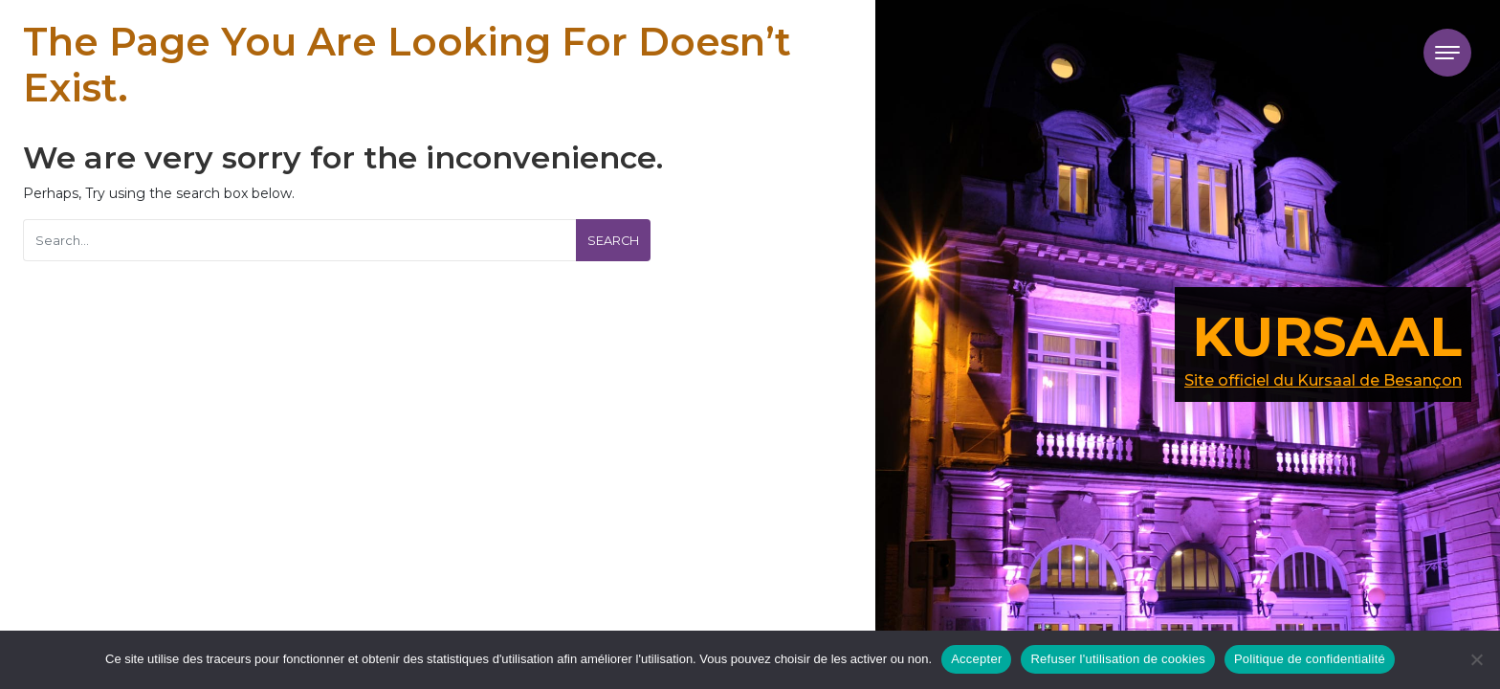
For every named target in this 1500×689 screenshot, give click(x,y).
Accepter (976, 659)
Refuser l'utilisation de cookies (1117, 659)
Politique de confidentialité (1309, 659)
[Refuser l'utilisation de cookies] (1476, 659)
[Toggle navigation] (1447, 53)
